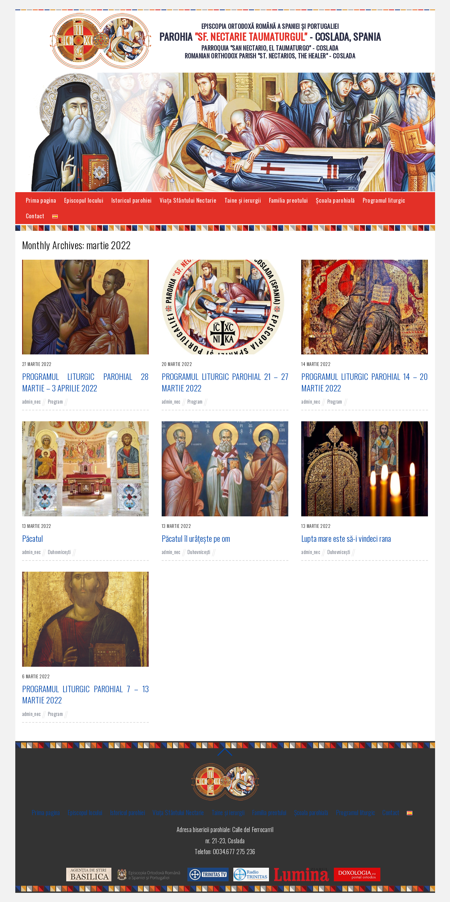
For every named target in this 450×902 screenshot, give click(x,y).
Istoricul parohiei (131, 200)
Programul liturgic (384, 200)
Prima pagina (41, 200)
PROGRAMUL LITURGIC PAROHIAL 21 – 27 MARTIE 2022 (225, 382)
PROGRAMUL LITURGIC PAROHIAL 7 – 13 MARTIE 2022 (85, 694)
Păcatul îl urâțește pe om (196, 538)
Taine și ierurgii (242, 200)
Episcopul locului (83, 200)
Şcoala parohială (335, 200)
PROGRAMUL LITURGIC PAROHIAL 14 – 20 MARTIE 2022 (364, 382)
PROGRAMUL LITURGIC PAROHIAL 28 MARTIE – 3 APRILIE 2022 (85, 382)
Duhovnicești (59, 551)
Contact (35, 215)
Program (55, 401)
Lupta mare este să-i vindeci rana (346, 538)
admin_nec (31, 401)
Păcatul (32, 538)
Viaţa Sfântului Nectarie (188, 200)
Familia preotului (288, 200)
